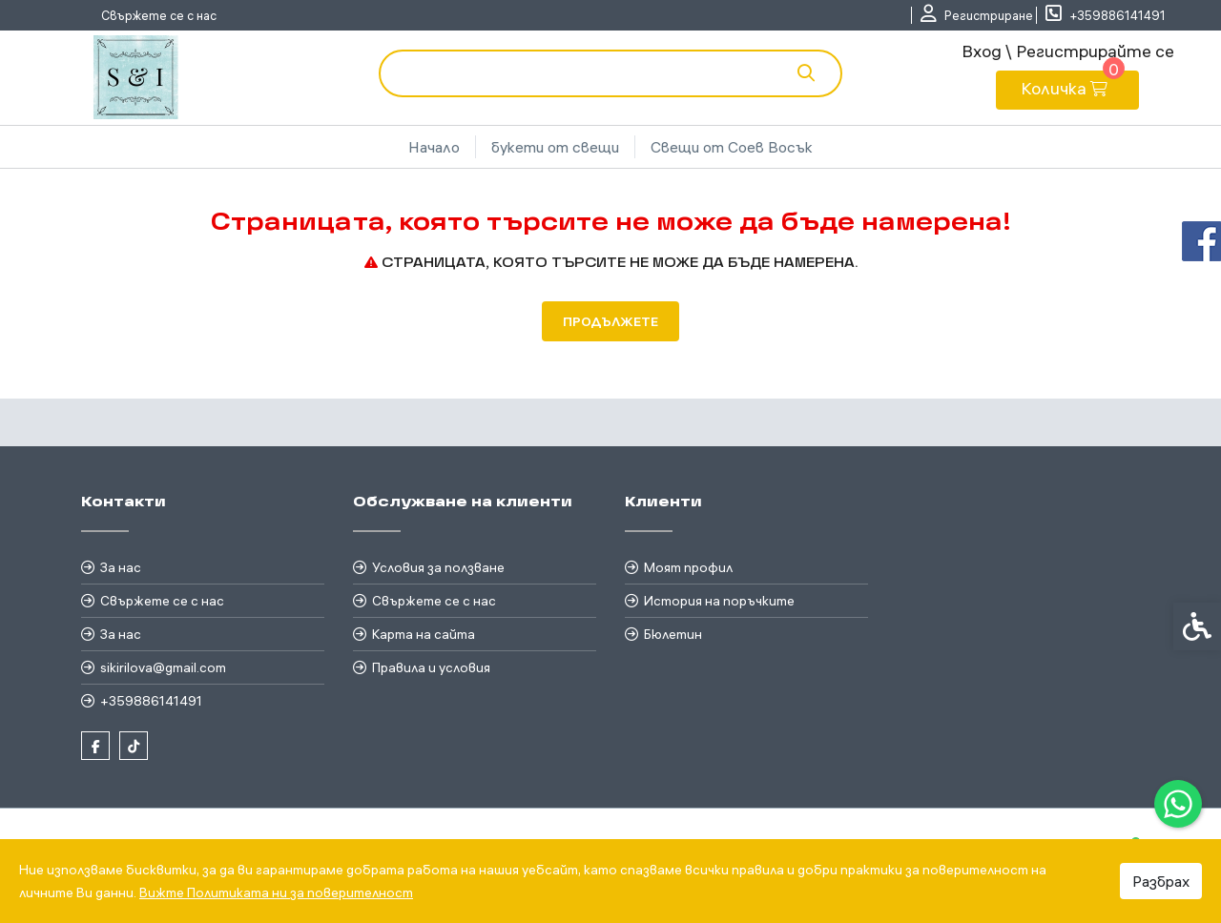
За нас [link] (120, 567)
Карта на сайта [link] (423, 634)
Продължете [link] (610, 321)
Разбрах (1161, 881)
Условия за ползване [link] (438, 567)
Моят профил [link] (688, 567)
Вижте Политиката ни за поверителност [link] (276, 892)
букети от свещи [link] (555, 146)
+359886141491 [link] (151, 700)
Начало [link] (434, 146)
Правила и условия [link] (431, 667)
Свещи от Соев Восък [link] (732, 146)
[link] (1178, 804)
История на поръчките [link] (719, 600)
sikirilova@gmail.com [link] (163, 667)
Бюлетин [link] (673, 634)
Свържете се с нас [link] (159, 15)
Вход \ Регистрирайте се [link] (1068, 51)
